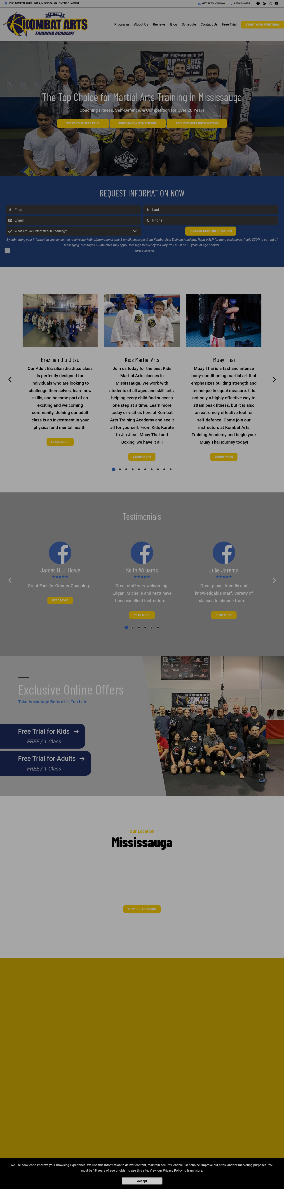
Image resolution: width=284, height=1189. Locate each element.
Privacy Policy (173, 1170)
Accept (142, 1181)
